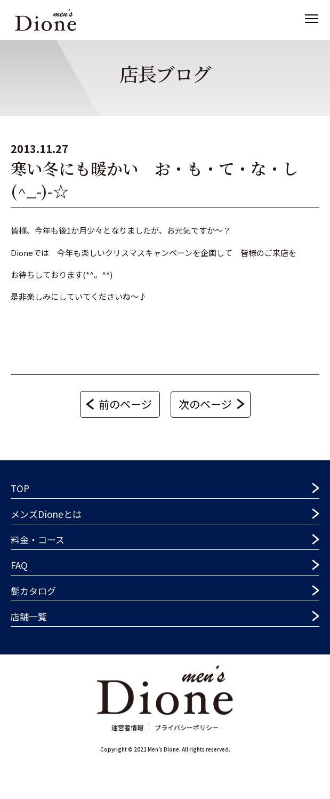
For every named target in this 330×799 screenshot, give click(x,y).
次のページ (205, 404)
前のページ (125, 404)
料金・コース (38, 539)
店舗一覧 (29, 616)
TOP (20, 488)
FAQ (19, 565)
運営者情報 (127, 727)
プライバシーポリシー (187, 727)
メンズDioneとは (46, 514)
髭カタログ (33, 590)
